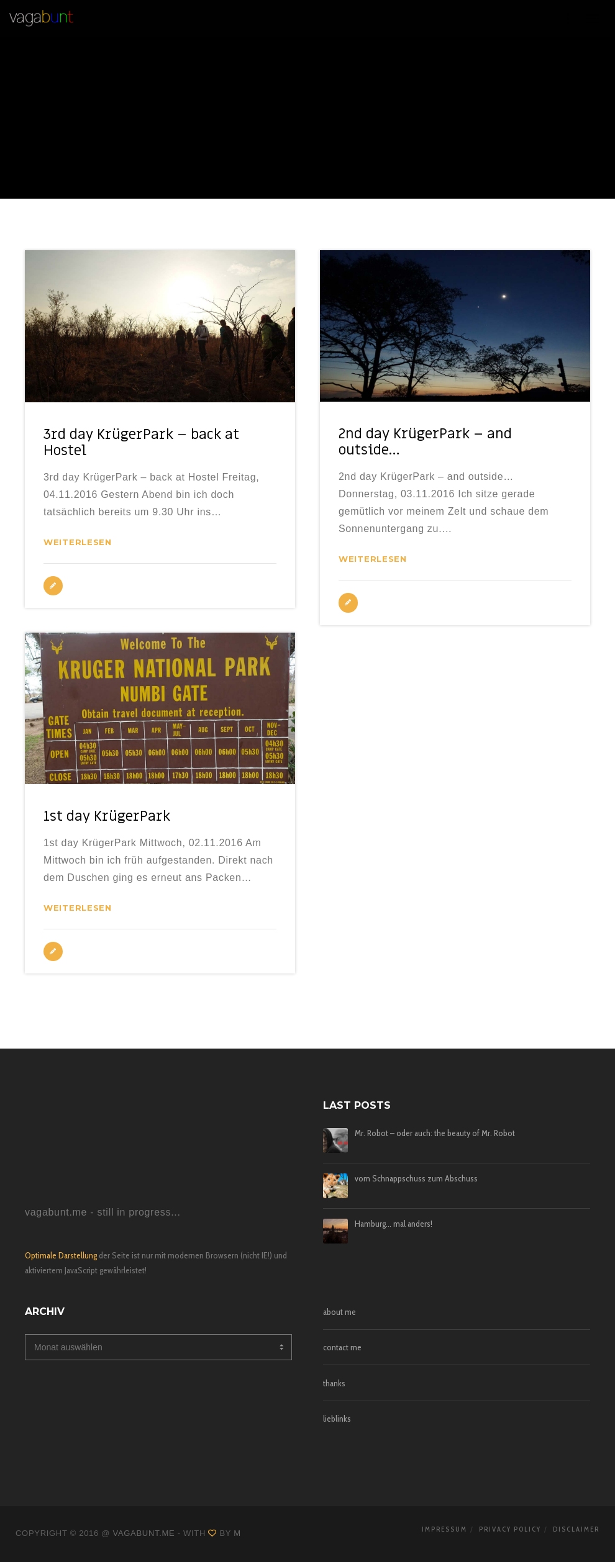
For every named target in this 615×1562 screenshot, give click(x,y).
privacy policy (510, 1529)
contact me (342, 1347)
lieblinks (337, 1418)
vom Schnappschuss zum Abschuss (416, 1178)
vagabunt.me (144, 1533)
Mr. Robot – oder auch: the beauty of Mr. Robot (435, 1133)
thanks (334, 1383)
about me (339, 1311)
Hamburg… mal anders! (393, 1224)
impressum (444, 1529)
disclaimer (576, 1529)
